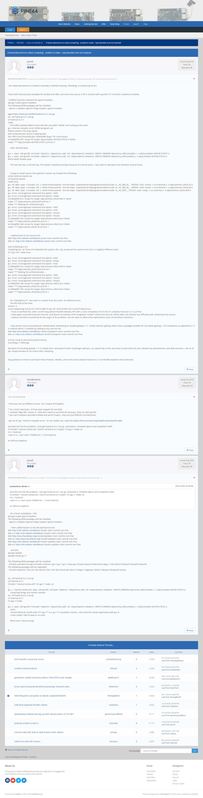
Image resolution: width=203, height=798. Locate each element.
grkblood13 (113, 677)
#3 (194, 477)
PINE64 (11, 42)
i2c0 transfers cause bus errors (29, 659)
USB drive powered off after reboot (30, 705)
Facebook (151, 771)
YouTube (151, 777)
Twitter (150, 774)
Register (23, 29)
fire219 (195, 794)
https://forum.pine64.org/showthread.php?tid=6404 (97, 420)
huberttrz (113, 705)
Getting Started (90, 24)
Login (10, 29)
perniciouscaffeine (113, 714)
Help (145, 24)
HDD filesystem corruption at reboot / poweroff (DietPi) (40, 695)
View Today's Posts (29, 35)
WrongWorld (114, 695)
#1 (194, 79)
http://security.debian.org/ (24, 536)
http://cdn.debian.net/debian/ (26, 238)
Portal (126, 24)
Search (136, 24)
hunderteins (33, 379)
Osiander (113, 723)
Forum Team (178, 783)
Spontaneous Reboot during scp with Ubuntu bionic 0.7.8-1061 (44, 714)
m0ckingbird (164, 794)
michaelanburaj (113, 659)
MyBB (17, 794)
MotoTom (113, 686)
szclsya (113, 732)
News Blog (114, 24)
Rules (77, 24)
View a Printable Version (18, 750)
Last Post (165, 660)
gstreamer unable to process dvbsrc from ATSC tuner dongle (43, 677)
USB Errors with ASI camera (27, 741)
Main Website (64, 24)
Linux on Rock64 (33, 42)
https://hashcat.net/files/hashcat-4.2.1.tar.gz (34, 114)
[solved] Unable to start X (26, 723)
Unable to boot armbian (25, 668)
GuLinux (113, 741)
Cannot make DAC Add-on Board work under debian (39, 732)
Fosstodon (151, 780)
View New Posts (12, 35)
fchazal (113, 668)
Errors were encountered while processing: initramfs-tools (41, 686)
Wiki (104, 24)
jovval (30, 61)
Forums (176, 771)
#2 (194, 397)
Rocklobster (175, 669)
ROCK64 (20, 42)
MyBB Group (37, 794)
